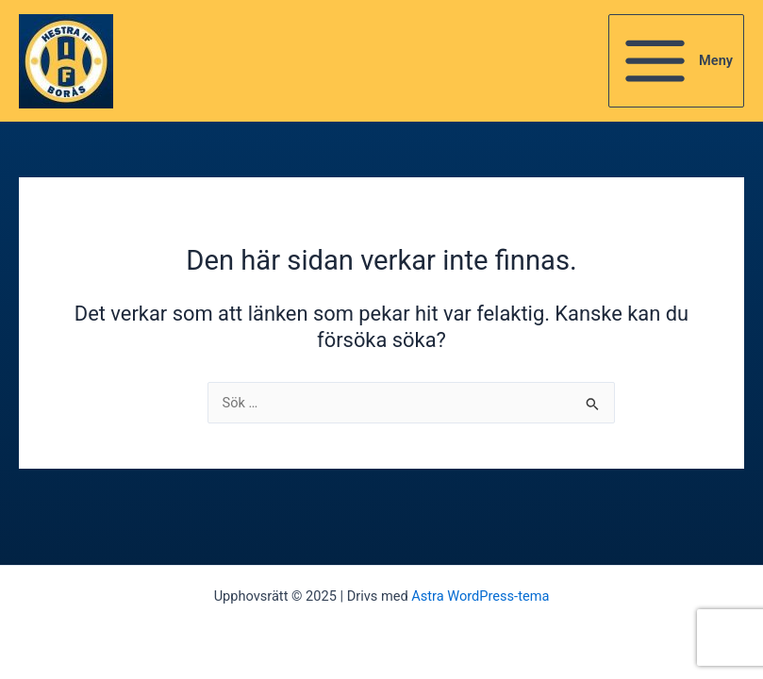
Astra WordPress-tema (480, 596)
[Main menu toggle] (676, 61)
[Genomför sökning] (593, 406)
